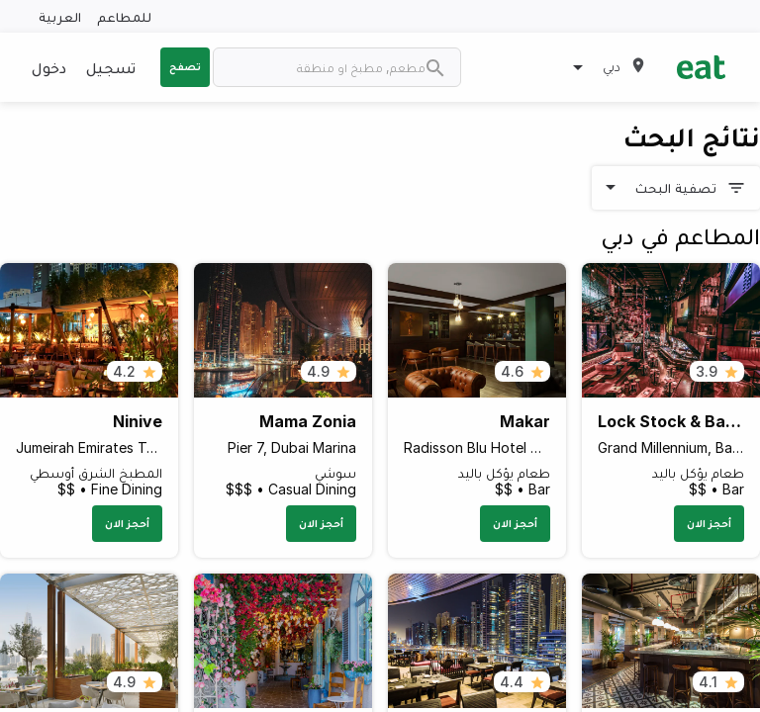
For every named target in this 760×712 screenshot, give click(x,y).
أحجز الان (709, 523)
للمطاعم (124, 16)
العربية (60, 16)
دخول (49, 67)
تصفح (185, 66)
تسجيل (111, 67)
